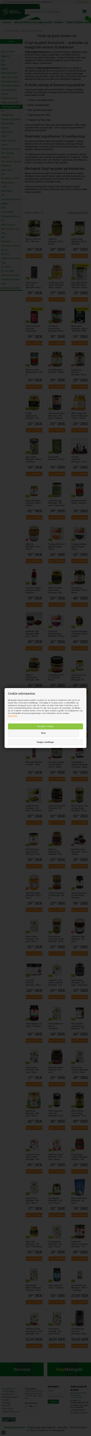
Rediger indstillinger (45, 742)
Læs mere (12, 716)
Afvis (43, 733)
